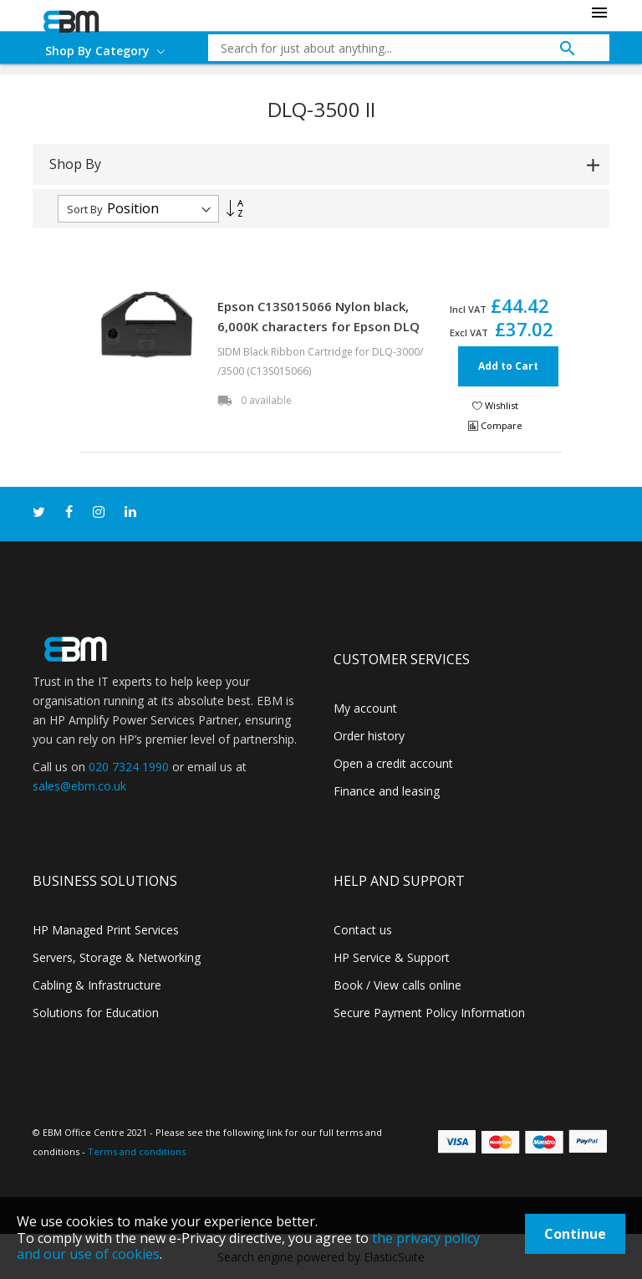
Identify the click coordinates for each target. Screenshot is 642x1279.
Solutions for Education (96, 1013)
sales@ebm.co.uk (79, 786)
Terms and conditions (137, 1151)
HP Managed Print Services (106, 930)
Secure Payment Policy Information (429, 1013)
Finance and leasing (387, 791)
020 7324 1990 (129, 767)
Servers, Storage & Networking (117, 957)
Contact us (363, 930)
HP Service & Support (392, 957)
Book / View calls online (397, 985)
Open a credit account (393, 763)
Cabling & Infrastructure (97, 985)
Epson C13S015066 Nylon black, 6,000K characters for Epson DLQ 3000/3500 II (318, 326)
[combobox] (396, 47)
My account (365, 708)
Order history (369, 736)
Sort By (85, 209)
